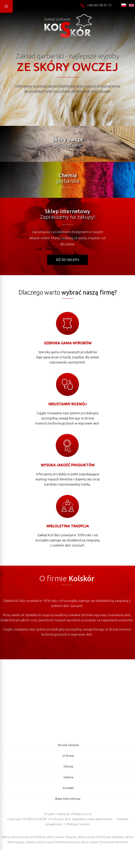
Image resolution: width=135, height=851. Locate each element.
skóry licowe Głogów (61, 836)
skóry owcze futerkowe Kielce (58, 842)
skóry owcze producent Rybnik (23, 836)
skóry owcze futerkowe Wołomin (104, 842)
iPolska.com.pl (81, 814)
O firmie (68, 755)
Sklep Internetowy (67, 798)
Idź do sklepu (67, 260)
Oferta (68, 766)
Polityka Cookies (78, 824)
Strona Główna (68, 745)
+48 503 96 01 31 (96, 5)
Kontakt (68, 787)
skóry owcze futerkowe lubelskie (101, 836)
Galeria (68, 777)
